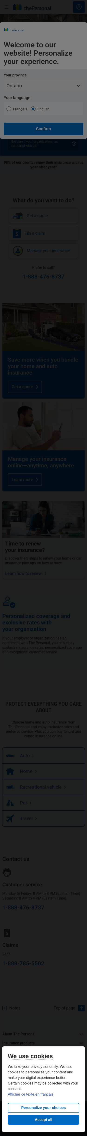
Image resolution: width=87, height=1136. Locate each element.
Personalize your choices (43, 1108)
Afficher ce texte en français (30, 1094)
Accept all (43, 1120)
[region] (43, 1089)
